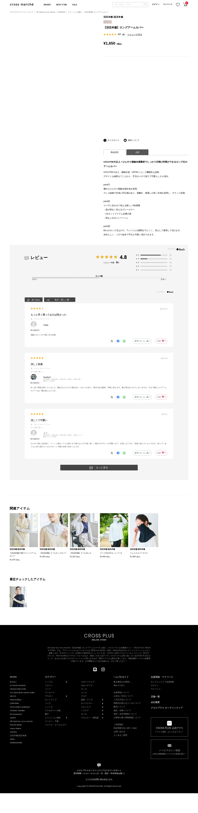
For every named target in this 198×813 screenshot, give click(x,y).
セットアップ (51, 700)
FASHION (61, 12)
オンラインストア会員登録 (162, 682)
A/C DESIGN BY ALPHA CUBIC (22, 693)
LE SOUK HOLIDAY (18, 685)
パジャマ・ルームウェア (55, 725)
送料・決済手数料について (125, 714)
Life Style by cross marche (45, 12)
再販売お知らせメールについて (127, 703)
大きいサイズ (87, 685)
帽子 (47, 714)
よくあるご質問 (120, 735)
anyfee (13, 718)
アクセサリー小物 (52, 710)
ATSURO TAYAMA (17, 711)
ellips (12, 739)
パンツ (48, 689)
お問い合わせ (119, 732)
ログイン (155, 4)
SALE (74, 5)
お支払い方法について (123, 696)
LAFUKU (13, 732)
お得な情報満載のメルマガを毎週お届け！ (169, 752)
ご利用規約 (118, 724)
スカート (49, 685)
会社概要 (155, 702)
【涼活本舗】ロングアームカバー (96, 12)
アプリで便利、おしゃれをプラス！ (169, 730)
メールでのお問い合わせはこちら (99, 779)
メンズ (84, 692)
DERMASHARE (16, 743)
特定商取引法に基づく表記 (125, 728)
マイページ (167, 4)
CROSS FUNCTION (18, 689)
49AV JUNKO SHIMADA (20, 707)
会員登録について (121, 692)
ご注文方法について (122, 699)
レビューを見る (135, 34)
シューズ (49, 707)
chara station (15, 728)
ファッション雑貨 (74, 12)
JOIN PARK (14, 703)
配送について (119, 707)
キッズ (84, 689)
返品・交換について (122, 710)
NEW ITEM (61, 5)
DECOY (13, 696)
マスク (84, 696)
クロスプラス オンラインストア (21, 12)
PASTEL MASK (16, 725)
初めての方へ (119, 685)
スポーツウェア (88, 682)
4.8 (123, 257)
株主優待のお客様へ (122, 682)
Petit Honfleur (16, 700)
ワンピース (50, 692)
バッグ (48, 703)
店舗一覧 (155, 696)
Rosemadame (16, 714)
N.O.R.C (13, 682)
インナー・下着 (52, 721)
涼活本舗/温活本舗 (18, 736)
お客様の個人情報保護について (127, 717)
